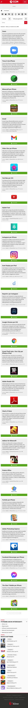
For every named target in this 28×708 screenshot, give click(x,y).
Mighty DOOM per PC (12, 683)
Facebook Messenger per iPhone (13, 557)
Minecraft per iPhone (9, 89)
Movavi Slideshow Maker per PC (14, 688)
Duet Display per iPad (9, 265)
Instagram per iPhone (9, 237)
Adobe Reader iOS (8, 381)
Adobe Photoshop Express (11, 529)
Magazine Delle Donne (9, 699)
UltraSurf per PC (10, 656)
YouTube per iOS (7, 178)
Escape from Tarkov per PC (13, 646)
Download (6, 10)
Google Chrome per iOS (10, 322)
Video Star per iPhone (9, 148)
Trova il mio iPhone (8, 61)
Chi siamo (9, 695)
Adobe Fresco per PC (11, 672)
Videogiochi (10, 644)
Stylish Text (6, 208)
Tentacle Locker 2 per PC (12, 651)
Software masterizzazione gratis (9, 628)
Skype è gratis (5, 626)
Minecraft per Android (7, 632)
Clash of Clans (7, 411)
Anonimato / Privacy (12, 654)
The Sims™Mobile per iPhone (12, 585)
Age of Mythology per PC (12, 662)
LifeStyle (9, 639)
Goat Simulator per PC (12, 641)
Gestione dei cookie (19, 699)
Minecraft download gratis (8, 630)
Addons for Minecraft (9, 441)
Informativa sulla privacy (8, 697)
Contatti (16, 697)
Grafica (9, 670)
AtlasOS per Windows (12, 667)
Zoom (4, 31)
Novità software (7, 637)
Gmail (4, 119)
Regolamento (22, 697)
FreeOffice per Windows (12, 677)
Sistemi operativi (11, 665)
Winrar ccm (4, 624)
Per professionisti (11, 675)
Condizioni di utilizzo (16, 695)
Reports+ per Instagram (10, 294)
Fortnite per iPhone (8, 500)
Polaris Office (6, 470)
